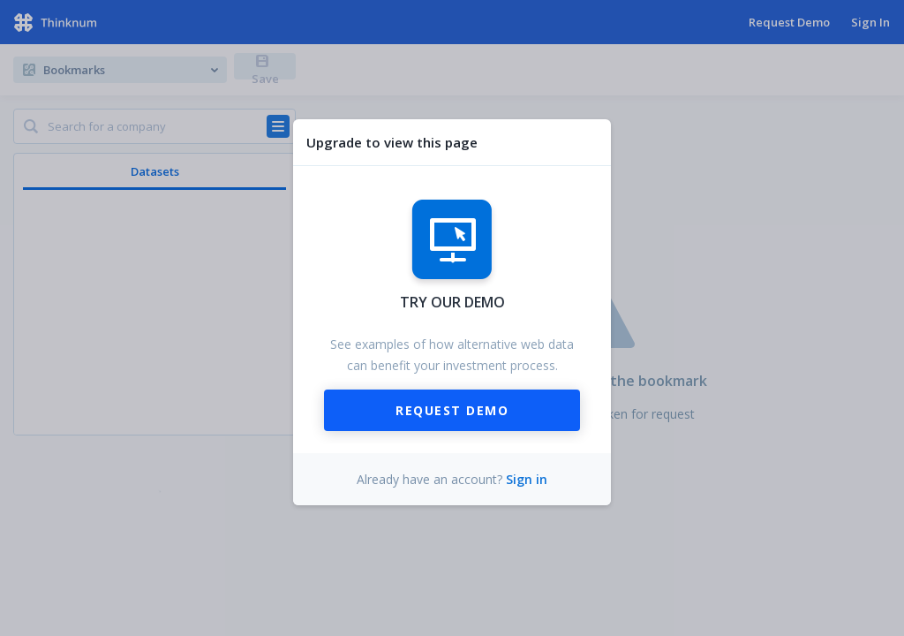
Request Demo (452, 410)
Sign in (526, 479)
